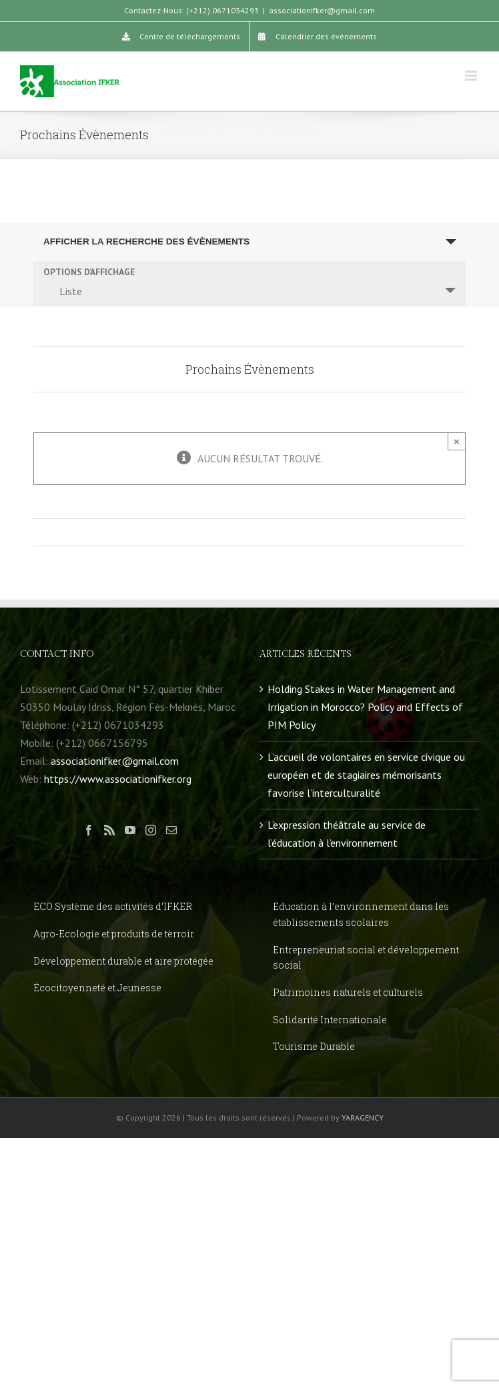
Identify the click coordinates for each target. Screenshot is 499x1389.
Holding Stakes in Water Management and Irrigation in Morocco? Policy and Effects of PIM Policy (365, 706)
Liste (62, 291)
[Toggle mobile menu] (472, 76)
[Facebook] (88, 830)
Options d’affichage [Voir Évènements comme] (89, 272)
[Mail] (171, 830)
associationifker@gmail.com (322, 10)
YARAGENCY (363, 1118)
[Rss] (109, 830)
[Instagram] (150, 830)
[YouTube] (130, 830)
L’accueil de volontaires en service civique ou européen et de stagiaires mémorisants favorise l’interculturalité (366, 774)
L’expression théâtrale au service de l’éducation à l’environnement (347, 833)
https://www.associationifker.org (117, 778)
